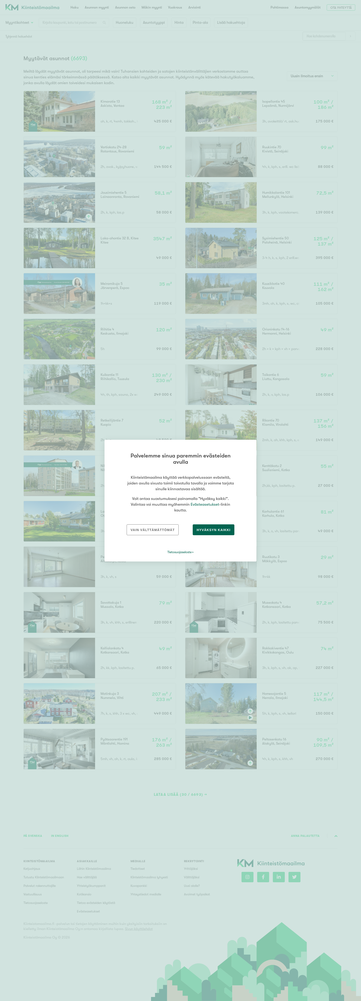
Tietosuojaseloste (179, 552)
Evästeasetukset (205, 504)
